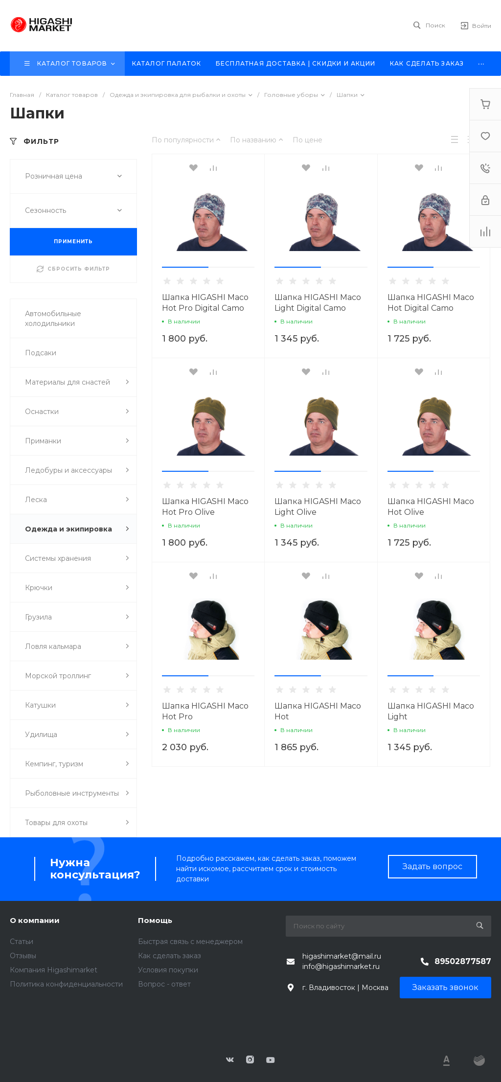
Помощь (155, 920)
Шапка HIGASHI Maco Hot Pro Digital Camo (205, 303)
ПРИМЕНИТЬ (73, 241)
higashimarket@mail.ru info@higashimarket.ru (341, 961)
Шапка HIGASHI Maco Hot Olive (430, 507)
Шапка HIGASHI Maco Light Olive (317, 507)
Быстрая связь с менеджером (190, 941)
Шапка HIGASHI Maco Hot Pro (205, 711)
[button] (185, 267)
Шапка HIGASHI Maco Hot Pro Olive (205, 507)
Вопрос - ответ (164, 984)
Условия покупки (168, 970)
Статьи (21, 941)
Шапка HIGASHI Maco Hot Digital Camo (430, 303)
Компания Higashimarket (53, 970)
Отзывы (23, 955)
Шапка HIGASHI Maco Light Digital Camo (317, 303)
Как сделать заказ (169, 955)
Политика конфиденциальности (66, 984)
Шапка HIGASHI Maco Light (430, 711)
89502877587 (462, 961)
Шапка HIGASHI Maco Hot (317, 711)
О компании (35, 920)
